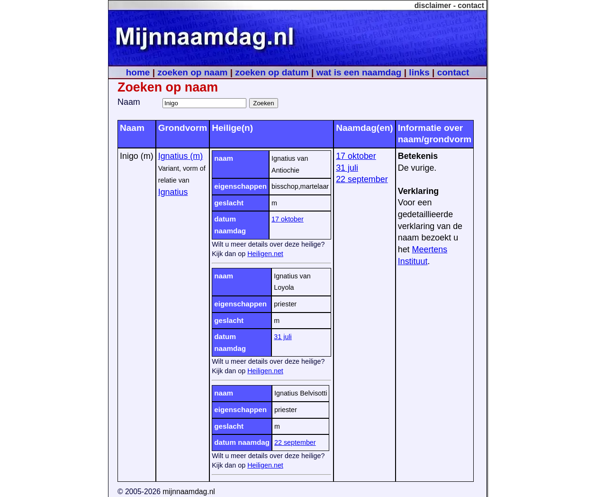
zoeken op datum (271, 72)
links (419, 72)
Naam (128, 102)
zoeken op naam (192, 72)
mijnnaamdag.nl (188, 492)
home (138, 72)
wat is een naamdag (359, 72)
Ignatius (173, 192)
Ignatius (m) (180, 156)
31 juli (282, 337)
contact (471, 5)
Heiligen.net (265, 254)
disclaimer (433, 5)
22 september (295, 442)
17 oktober (287, 219)
